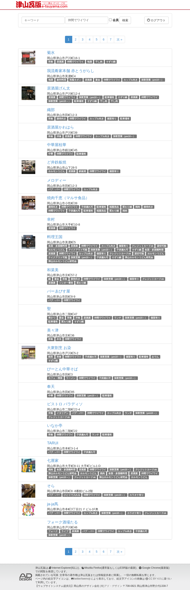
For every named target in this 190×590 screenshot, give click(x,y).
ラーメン (70, 378)
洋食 (59, 136)
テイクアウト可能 (77, 249)
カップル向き (131, 79)
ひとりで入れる (72, 495)
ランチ (117, 317)
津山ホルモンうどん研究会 (139, 257)
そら (51, 486)
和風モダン (75, 79)
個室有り (111, 118)
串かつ (51, 317)
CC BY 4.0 (155, 578)
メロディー (56, 180)
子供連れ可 (87, 207)
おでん (155, 356)
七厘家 (53, 460)
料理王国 (54, 237)
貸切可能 (161, 246)
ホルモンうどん (56, 171)
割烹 (50, 356)
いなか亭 (54, 425)
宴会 (97, 79)
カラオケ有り (137, 495)
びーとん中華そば (62, 369)
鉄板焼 (82, 171)
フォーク (53, 531)
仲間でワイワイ (75, 61)
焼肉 (137, 207)
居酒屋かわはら (60, 127)
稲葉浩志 (114, 207)
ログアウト (156, 20)
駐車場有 (109, 97)
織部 (51, 110)
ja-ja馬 (52, 504)
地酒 (89, 61)
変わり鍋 (127, 207)
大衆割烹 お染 (59, 348)
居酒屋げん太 (58, 88)
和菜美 (53, 270)
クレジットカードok (142, 246)
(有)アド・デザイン (111, 585)
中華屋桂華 (56, 145)
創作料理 (61, 79)
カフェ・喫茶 (55, 378)
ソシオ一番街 (66, 282)
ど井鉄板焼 (56, 162)
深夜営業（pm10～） (152, 79)
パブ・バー (54, 189)
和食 (50, 61)
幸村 (51, 219)
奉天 (51, 386)
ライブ (64, 531)
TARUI (52, 443)
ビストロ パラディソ (65, 404)
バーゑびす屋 (58, 291)
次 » (119, 39)
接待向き (61, 118)
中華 (50, 153)
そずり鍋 (110, 61)
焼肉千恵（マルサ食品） (68, 198)
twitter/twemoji (82, 578)
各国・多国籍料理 (57, 246)
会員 (114, 20)
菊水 (51, 53)
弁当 (59, 339)
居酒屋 (60, 61)
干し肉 (98, 61)
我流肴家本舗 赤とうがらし (70, 71)
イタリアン (62, 413)
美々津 (53, 330)
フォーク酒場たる (62, 522)
